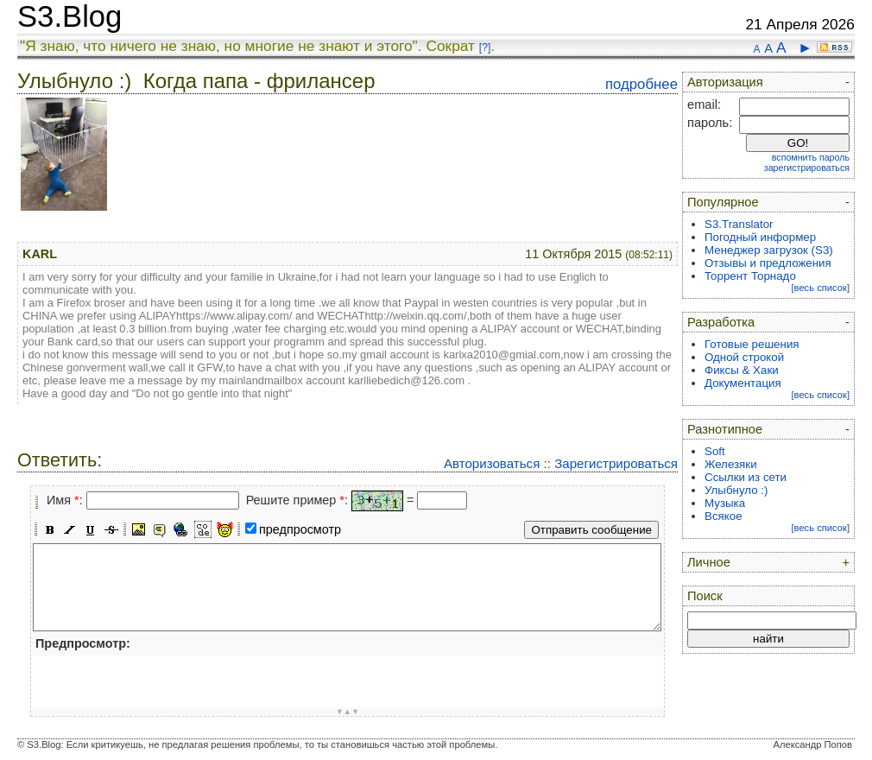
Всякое (723, 516)
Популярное (723, 202)
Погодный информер (760, 237)
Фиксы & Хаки (742, 370)
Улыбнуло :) (736, 490)
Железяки (731, 464)
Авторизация (725, 82)
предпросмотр (300, 529)
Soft (715, 451)
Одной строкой (744, 357)
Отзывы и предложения (768, 262)
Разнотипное (724, 429)
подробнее (641, 84)
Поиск (705, 596)
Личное (708, 562)
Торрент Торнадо (750, 275)
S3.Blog (69, 16)
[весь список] (820, 287)
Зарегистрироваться (616, 463)
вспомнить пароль (811, 157)
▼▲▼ (348, 711)
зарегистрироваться (807, 167)
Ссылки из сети (746, 477)
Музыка (725, 503)
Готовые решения (752, 344)
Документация (743, 383)
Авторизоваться (492, 463)
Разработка (721, 322)
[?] (484, 47)
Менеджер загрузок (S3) (769, 250)
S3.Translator (739, 224)
